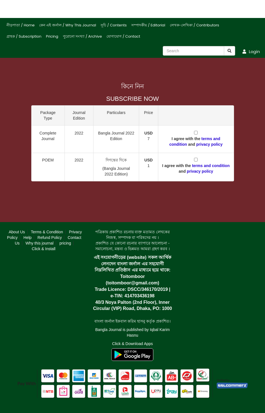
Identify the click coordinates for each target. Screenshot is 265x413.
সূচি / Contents (113, 25)
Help (27, 237)
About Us (17, 232)
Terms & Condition (47, 232)
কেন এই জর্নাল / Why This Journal (67, 25)
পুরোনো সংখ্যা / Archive (82, 36)
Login (251, 51)
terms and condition (211, 165)
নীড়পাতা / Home (20, 25)
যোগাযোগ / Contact (123, 36)
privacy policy (209, 144)
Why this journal (39, 243)
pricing (65, 243)
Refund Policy (49, 237)
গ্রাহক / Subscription (23, 36)
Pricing (52, 36)
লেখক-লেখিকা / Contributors (194, 25)
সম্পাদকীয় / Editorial (148, 25)
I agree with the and (195, 141)
